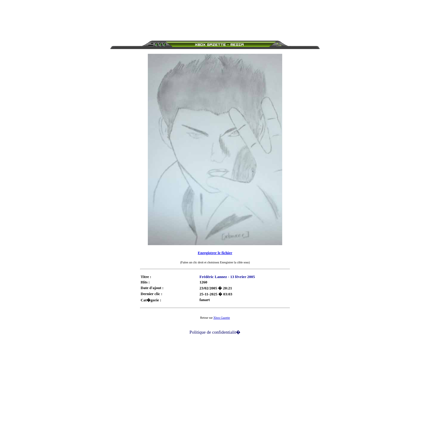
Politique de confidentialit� (215, 332)
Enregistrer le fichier (215, 253)
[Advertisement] (215, 15)
